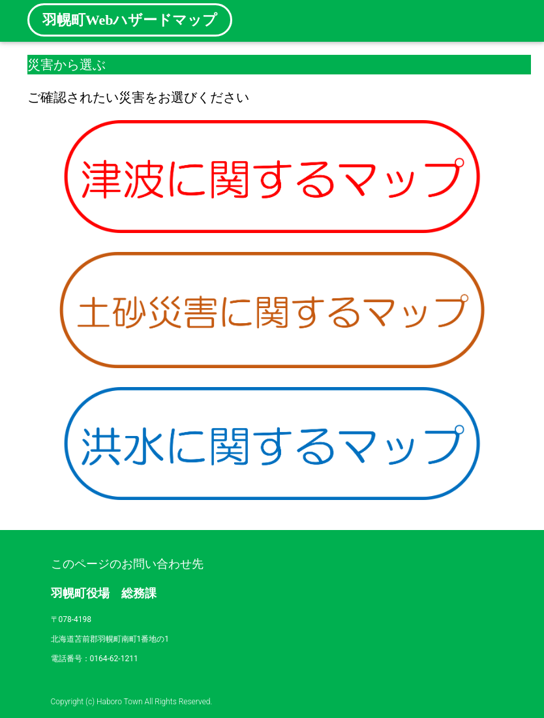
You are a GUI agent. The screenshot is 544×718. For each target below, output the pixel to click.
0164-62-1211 (114, 658)
